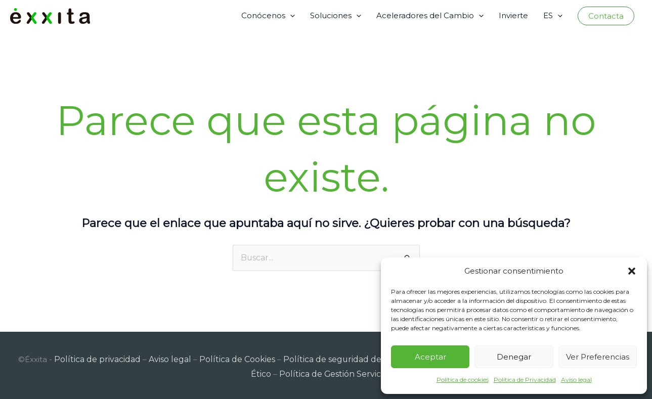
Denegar (514, 357)
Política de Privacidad (525, 379)
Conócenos (268, 16)
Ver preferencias (597, 357)
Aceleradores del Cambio (430, 16)
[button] (632, 271)
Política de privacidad (94, 357)
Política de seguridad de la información (347, 357)
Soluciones (335, 16)
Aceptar (430, 357)
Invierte (513, 15)
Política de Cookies (228, 357)
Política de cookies (463, 379)
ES (552, 16)
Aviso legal (576, 379)
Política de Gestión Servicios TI (326, 371)
